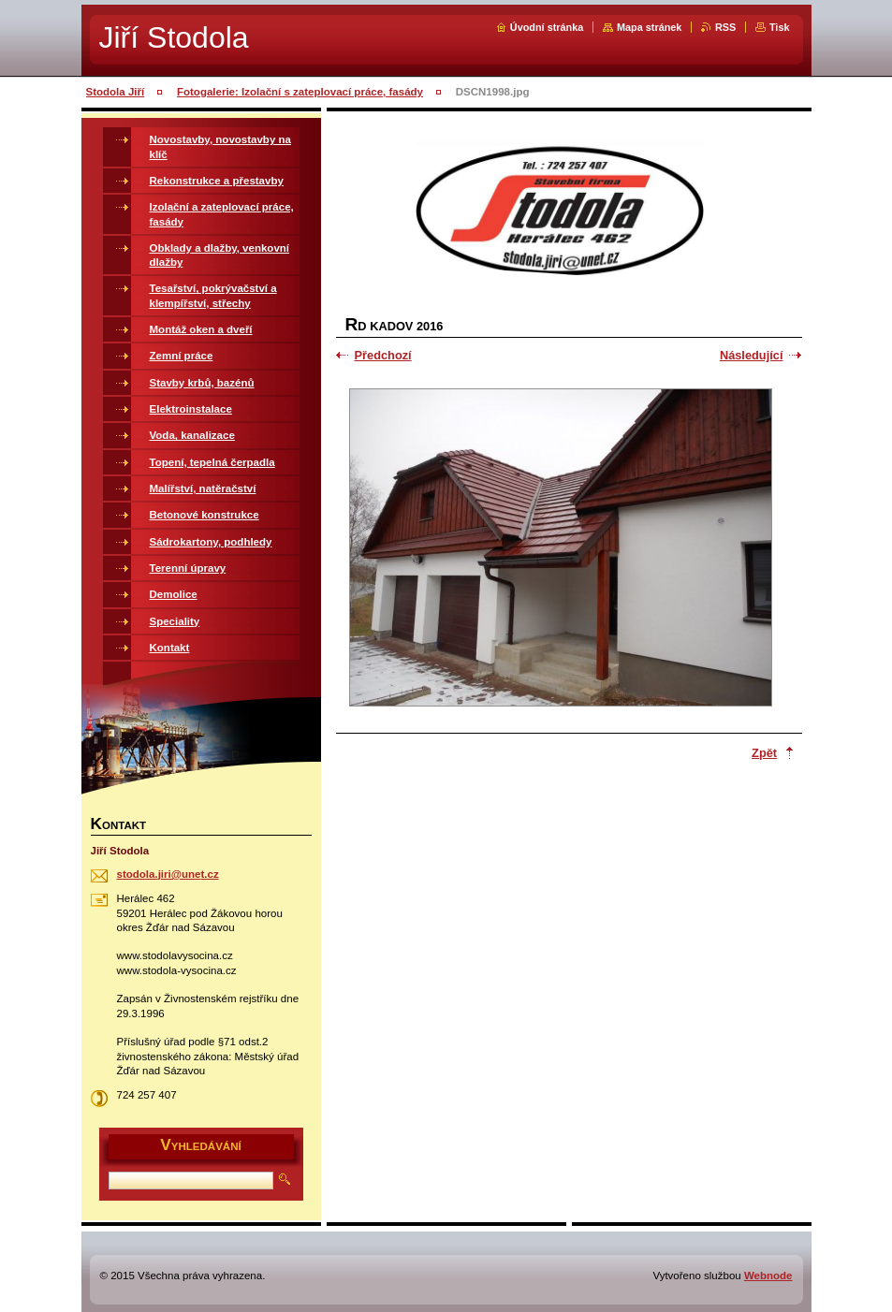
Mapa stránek (649, 27)
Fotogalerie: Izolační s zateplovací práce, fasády (300, 91)
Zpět (764, 753)
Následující (751, 355)
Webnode (768, 1275)
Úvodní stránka (547, 27)
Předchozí (383, 355)
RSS (725, 27)
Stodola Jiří (115, 91)
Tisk (779, 27)
